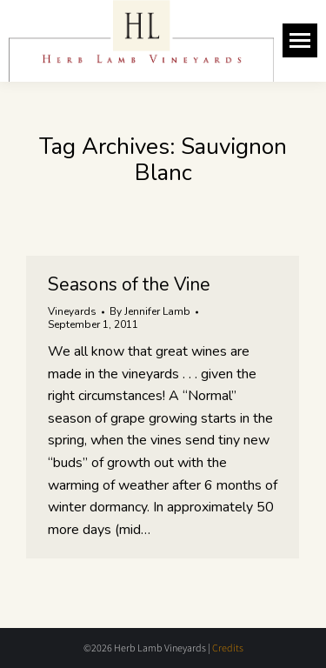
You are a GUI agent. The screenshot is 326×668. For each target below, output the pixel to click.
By (150, 311)
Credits (227, 647)
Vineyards (72, 311)
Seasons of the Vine (129, 284)
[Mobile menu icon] (300, 40)
